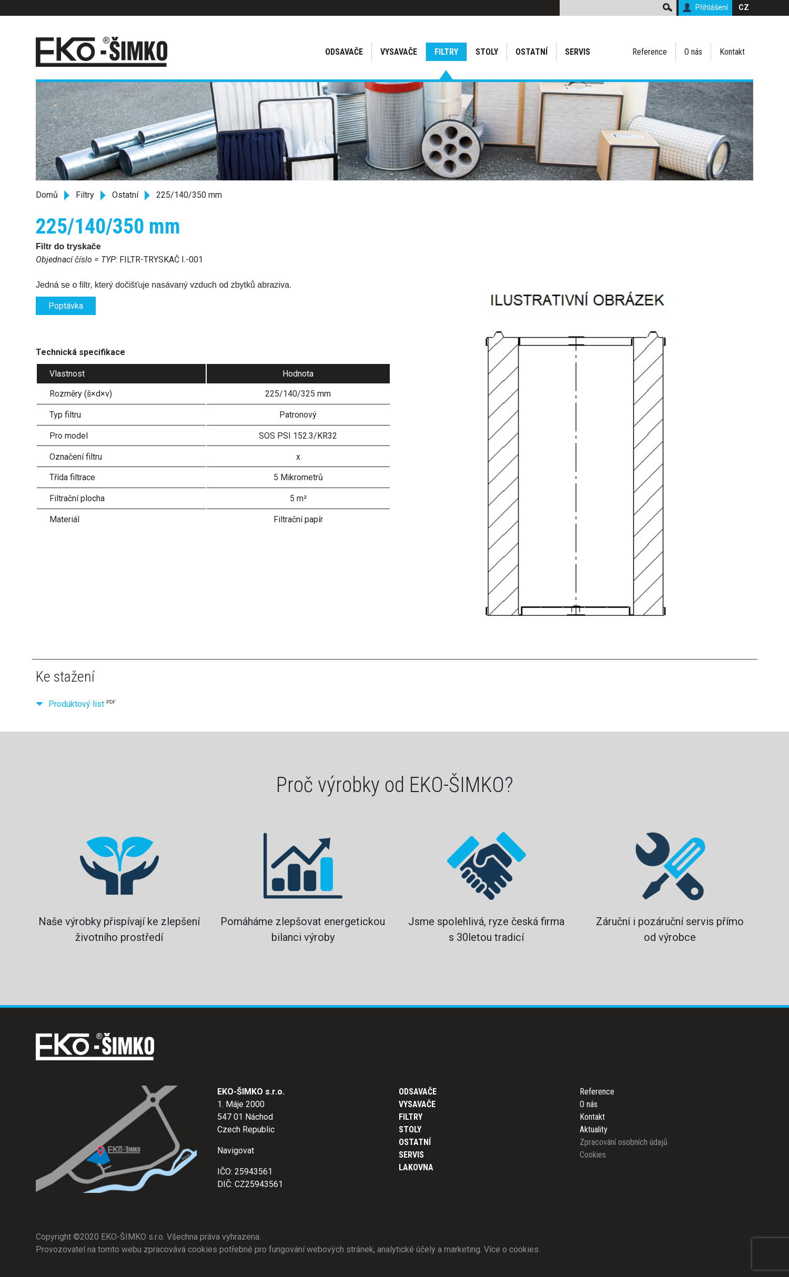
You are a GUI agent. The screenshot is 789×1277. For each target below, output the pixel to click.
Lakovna (416, 1167)
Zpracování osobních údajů (623, 1142)
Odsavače (344, 52)
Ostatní (531, 52)
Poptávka (65, 306)
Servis (577, 52)
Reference (649, 52)
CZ (744, 7)
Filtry (446, 52)
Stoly (487, 52)
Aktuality (594, 1129)
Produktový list (76, 704)
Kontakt (732, 52)
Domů (47, 195)
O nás (693, 52)
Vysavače (398, 52)
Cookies (593, 1155)
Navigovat (235, 1151)
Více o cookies (511, 1249)
